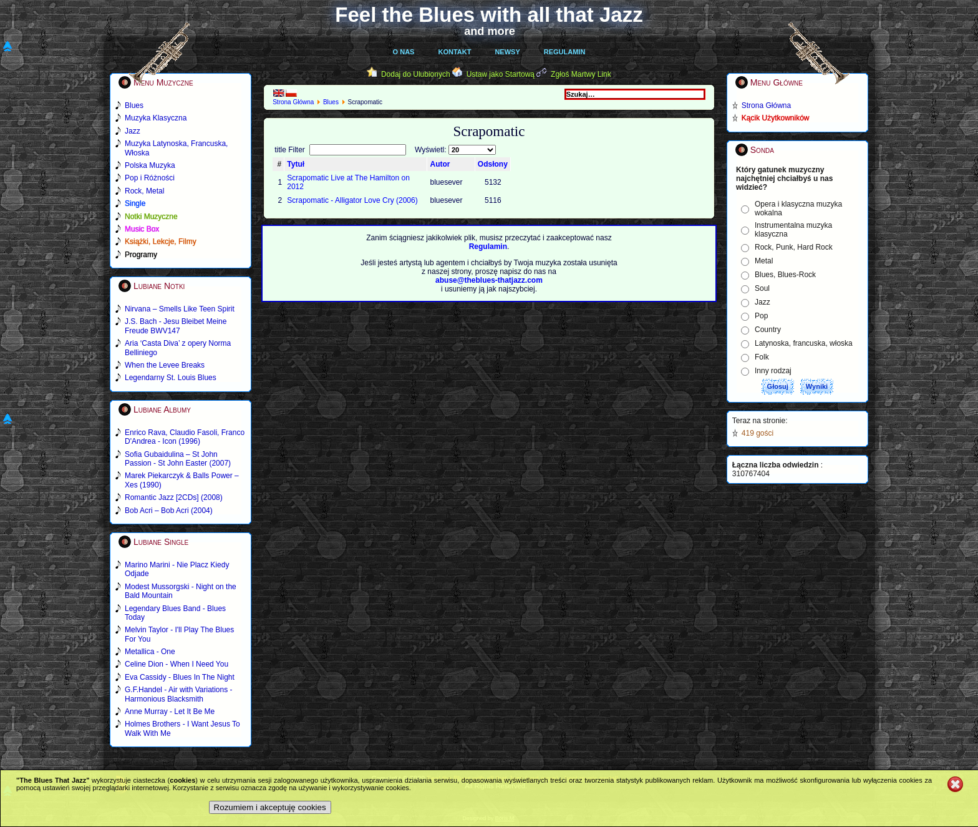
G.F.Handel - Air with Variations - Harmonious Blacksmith (179, 694)
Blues (331, 102)
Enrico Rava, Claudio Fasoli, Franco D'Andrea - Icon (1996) (184, 437)
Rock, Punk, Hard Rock (794, 247)
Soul (762, 288)
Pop (761, 315)
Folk (762, 357)
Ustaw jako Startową (501, 74)
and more (489, 31)
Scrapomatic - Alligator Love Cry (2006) (352, 200)
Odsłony (493, 164)
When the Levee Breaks (165, 365)
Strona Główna (293, 102)
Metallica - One (150, 651)
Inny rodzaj (773, 370)
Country (768, 329)
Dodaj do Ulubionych (415, 74)
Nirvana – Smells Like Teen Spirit (180, 309)
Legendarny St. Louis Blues (170, 377)
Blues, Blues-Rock (785, 274)
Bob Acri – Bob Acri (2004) (169, 510)
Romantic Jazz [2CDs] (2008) (174, 497)
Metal (764, 261)
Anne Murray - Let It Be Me (170, 711)
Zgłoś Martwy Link (581, 74)
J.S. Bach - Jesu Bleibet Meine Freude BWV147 (175, 326)
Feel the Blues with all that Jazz (488, 14)
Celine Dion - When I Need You (176, 664)
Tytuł (295, 164)
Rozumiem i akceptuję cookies (270, 807)
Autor (440, 164)
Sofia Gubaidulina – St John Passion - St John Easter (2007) (178, 458)
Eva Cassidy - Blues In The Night (180, 677)
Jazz (762, 302)
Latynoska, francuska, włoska (804, 343)
